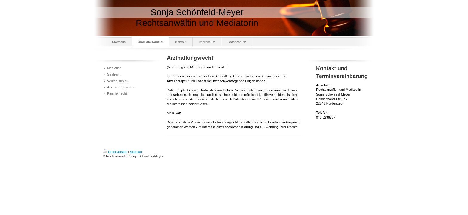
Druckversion (115, 151)
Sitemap (136, 151)
